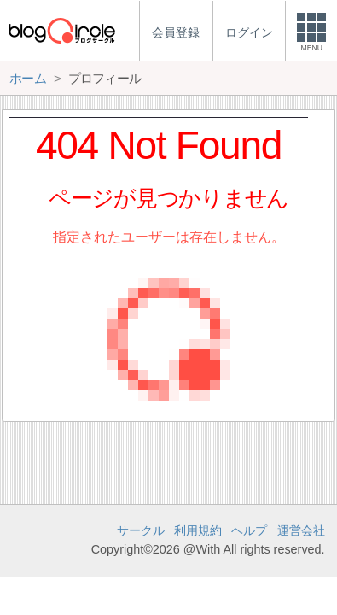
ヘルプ (249, 530)
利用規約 (198, 530)
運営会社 (301, 530)
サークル (141, 530)
